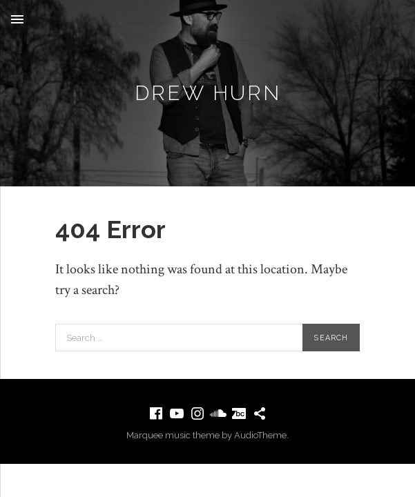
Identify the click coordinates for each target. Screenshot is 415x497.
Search (330, 337)
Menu (17, 19)
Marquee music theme (173, 435)
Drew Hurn (208, 93)
